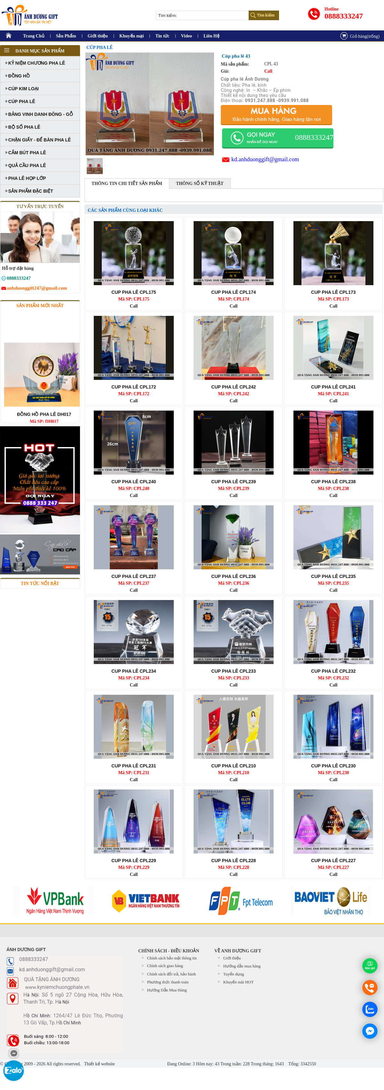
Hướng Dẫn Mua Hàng (167, 990)
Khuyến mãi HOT (238, 982)
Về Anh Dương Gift (237, 951)
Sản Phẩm (66, 36)
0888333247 (343, 16)
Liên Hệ (212, 36)
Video (186, 36)
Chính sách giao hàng (165, 965)
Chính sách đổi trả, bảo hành (171, 974)
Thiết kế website (99, 1064)
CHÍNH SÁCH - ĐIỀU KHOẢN (168, 951)
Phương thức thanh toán (168, 982)
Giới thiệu (98, 36)
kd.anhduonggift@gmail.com (265, 159)
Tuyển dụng (233, 974)
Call (134, 306)
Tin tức (162, 36)
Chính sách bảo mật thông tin (172, 958)
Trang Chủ (33, 36)
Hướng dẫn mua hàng (242, 966)
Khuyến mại (131, 36)
